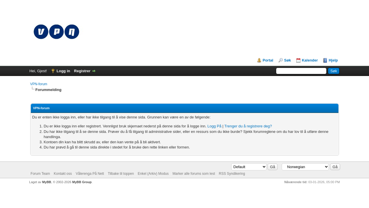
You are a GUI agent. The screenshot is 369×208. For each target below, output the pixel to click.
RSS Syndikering (232, 174)
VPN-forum (38, 84)
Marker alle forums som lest (193, 174)
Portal (268, 60)
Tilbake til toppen (121, 174)
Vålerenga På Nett (90, 174)
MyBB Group (81, 182)
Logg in (63, 71)
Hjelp (333, 60)
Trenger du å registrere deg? (248, 126)
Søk (287, 60)
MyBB (46, 182)
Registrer (82, 71)
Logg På (214, 126)
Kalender (310, 60)
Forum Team (40, 174)
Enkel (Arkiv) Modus (153, 174)
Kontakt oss (63, 174)
